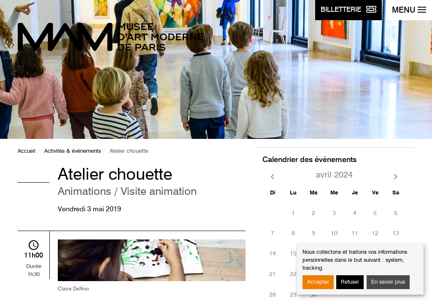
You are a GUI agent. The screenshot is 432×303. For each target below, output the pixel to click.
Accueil (26, 151)
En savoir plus (388, 282)
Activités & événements (72, 151)
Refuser (350, 282)
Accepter (318, 282)
